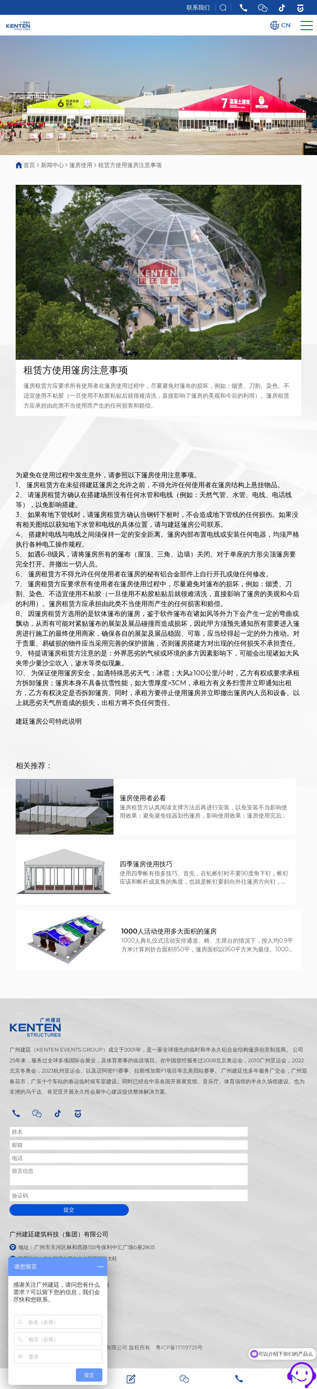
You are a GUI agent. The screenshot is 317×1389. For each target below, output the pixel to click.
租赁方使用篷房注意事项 (130, 165)
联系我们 (198, 7)
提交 (69, 1210)
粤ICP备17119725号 (179, 1347)
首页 (29, 165)
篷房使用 (80, 165)
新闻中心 (52, 165)
